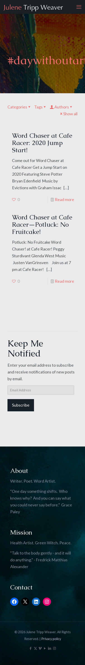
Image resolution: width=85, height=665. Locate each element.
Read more (64, 199)
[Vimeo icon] (40, 648)
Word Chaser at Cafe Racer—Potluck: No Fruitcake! (42, 224)
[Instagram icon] (54, 648)
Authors (61, 106)
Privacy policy (51, 639)
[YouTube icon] (45, 648)
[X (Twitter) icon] (35, 648)
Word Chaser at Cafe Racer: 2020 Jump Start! (42, 142)
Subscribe (20, 404)
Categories (19, 106)
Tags (40, 106)
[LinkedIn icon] (49, 648)
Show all (68, 113)
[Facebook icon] (30, 648)
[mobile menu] (79, 7)
